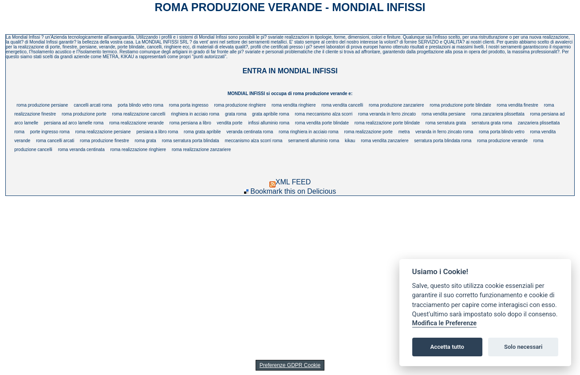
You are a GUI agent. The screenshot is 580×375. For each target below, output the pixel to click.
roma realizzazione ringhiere (138, 149)
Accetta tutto (447, 346)
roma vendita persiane (444, 114)
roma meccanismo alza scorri (323, 114)
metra (404, 131)
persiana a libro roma (157, 131)
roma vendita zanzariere (384, 140)
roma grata (145, 140)
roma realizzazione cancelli (138, 114)
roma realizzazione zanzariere (201, 149)
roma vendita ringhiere (294, 105)
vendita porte (230, 122)
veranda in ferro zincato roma (444, 131)
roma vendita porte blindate (322, 122)
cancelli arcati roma (93, 105)
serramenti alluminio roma (313, 140)
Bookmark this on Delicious (293, 191)
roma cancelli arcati (55, 140)
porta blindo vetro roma (140, 105)
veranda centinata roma (249, 131)
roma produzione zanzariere (396, 105)
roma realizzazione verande (136, 122)
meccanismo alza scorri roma (253, 140)
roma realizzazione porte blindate (387, 122)
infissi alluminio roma (268, 122)
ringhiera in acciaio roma (195, 114)
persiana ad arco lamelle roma (74, 122)
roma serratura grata (446, 122)
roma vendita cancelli (342, 105)
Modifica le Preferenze (444, 323)
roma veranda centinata (81, 149)
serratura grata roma (492, 122)
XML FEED (290, 182)
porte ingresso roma (50, 131)
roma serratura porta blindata (190, 140)
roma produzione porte (84, 114)
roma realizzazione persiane (103, 131)
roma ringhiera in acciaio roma (309, 131)
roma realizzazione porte (368, 131)
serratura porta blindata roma (442, 140)
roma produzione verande (502, 140)
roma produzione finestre (104, 140)
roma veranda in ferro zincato (387, 114)
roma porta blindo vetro (502, 131)
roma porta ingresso (189, 105)
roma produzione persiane (42, 105)
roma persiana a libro (190, 122)
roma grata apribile (202, 131)
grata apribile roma (270, 114)
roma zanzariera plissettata (498, 114)
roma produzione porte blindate (460, 105)
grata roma (235, 114)
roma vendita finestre (517, 105)
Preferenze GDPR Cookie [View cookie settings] (290, 365)
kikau (350, 140)
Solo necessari (523, 346)
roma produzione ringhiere (240, 105)
